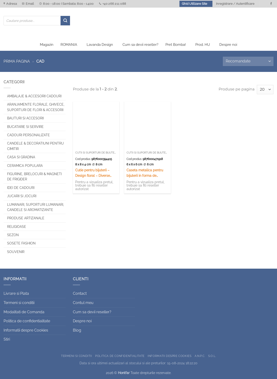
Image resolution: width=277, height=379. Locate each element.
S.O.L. (212, 356)
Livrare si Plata (16, 293)
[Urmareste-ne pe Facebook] (271, 3)
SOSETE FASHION (21, 243)
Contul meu (83, 302)
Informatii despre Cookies (26, 330)
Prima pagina (17, 61)
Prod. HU (202, 44)
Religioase (16, 227)
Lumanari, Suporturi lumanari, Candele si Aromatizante (35, 207)
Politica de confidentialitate (27, 321)
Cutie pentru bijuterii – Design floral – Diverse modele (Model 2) (92, 173)
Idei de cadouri (20, 188)
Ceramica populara (25, 166)
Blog (77, 330)
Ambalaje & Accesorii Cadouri (34, 96)
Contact (80, 293)
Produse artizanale (25, 218)
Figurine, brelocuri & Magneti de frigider (34, 176)
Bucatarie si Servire (25, 127)
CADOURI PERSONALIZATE (28, 135)
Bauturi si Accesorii (25, 118)
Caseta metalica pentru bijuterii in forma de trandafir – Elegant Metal (146, 173)
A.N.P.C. (200, 356)
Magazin (46, 44)
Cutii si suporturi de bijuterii (96, 152)
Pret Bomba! (175, 44)
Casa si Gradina (21, 157)
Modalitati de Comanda (24, 312)
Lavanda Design (100, 44)
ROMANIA (69, 44)
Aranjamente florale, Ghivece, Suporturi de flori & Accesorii (35, 107)
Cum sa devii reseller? (140, 44)
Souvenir (15, 252)
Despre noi (228, 44)
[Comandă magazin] (248, 61)
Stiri (7, 339)
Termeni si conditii (19, 302)
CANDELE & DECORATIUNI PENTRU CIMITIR (35, 145)
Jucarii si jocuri (21, 196)
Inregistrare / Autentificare (235, 3)
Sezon (13, 235)
